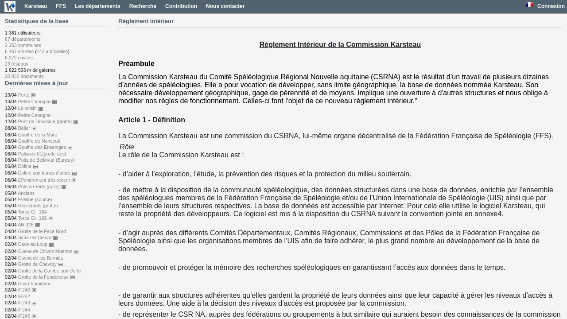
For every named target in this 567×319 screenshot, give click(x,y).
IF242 (24, 296)
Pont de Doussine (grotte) (48, 121)
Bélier (27, 128)
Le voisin (30, 108)
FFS (61, 6)
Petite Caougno (37, 101)
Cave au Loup (36, 244)
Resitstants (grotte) (38, 205)
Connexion (551, 6)
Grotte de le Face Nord (42, 231)
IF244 (24, 309)
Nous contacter (225, 6)
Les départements (97, 6)
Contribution (181, 6)
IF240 (27, 289)
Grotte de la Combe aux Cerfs (49, 270)
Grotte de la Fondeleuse (46, 277)
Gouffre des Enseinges (45, 147)
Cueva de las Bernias (40, 258)
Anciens (26, 193)
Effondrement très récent (47, 180)
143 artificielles (52, 51)
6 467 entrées (19, 51)
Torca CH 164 (32, 211)
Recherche (142, 6)
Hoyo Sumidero (34, 283)
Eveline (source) (35, 199)
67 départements (22, 39)
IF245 (27, 316)
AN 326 (29, 224)
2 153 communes (23, 45)
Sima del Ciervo (38, 237)
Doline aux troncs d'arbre (47, 172)
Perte (27, 94)
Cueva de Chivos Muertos (48, 251)
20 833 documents (24, 76)
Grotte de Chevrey (40, 264)
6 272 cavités (19, 57)
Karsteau (35, 6)
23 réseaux (16, 63)
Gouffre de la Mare (38, 134)
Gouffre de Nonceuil (39, 141)
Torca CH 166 (35, 218)
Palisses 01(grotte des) (42, 153)
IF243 (27, 302)
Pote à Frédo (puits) (42, 186)
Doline (28, 166)
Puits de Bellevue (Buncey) (46, 160)
